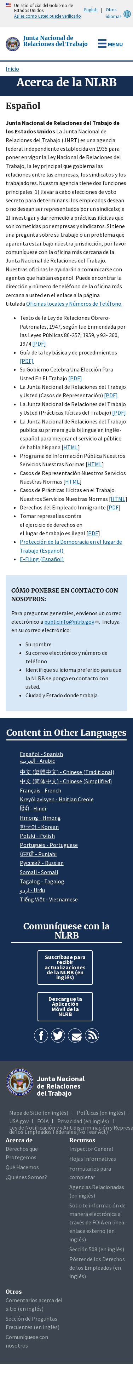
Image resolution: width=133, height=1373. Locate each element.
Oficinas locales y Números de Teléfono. (74, 303)
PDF (113, 507)
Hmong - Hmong (40, 817)
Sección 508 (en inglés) (96, 1249)
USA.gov (19, 1121)
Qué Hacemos (22, 1167)
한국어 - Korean (39, 826)
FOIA (43, 1121)
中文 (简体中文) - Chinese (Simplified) (66, 781)
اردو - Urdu (32, 890)
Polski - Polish (37, 835)
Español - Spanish (41, 753)
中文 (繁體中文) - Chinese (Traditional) (67, 771)
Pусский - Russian (42, 862)
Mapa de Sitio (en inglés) (38, 1112)
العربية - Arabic (37, 761)
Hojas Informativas (92, 1158)
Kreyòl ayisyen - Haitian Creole (57, 799)
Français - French (40, 790)
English (91, 9)
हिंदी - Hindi (33, 808)
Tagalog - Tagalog (42, 881)
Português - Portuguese (49, 844)
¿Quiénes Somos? (26, 1177)
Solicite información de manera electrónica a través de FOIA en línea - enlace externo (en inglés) (98, 1222)
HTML (70, 447)
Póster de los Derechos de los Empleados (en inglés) (97, 1268)
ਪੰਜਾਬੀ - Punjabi (38, 854)
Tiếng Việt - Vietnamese (49, 899)
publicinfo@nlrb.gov (71, 621)
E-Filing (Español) (42, 559)
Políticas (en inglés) (101, 1112)
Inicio (12, 68)
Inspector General (91, 1148)
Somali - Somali (39, 872)
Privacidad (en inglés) (83, 1121)
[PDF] (39, 343)
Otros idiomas (119, 13)
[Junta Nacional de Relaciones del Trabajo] (13, 43)
